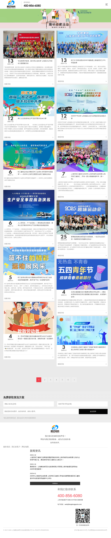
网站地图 (25, 447)
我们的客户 (16, 447)
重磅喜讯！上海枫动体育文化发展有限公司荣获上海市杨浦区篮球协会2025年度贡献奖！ (55, 466)
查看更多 (55, 483)
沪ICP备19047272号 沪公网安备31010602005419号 (90, 530)
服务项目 (6, 447)
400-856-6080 (32, 5)
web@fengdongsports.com (73, 504)
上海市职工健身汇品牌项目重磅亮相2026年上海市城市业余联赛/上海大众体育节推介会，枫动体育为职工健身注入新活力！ (55, 457)
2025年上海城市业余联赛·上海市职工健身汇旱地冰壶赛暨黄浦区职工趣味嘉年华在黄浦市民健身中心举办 (55, 476)
